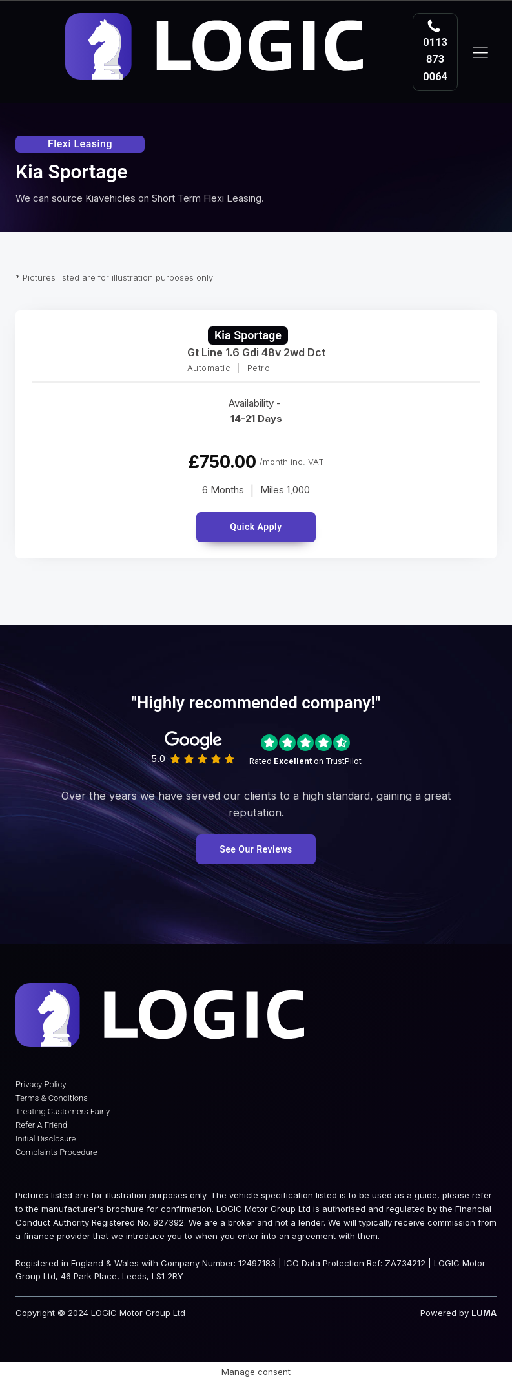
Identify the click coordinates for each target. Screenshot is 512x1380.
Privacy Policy (40, 1084)
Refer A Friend (41, 1125)
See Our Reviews (256, 849)
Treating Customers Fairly (62, 1111)
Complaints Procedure (56, 1152)
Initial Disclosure (45, 1138)
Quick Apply (256, 527)
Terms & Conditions (51, 1098)
